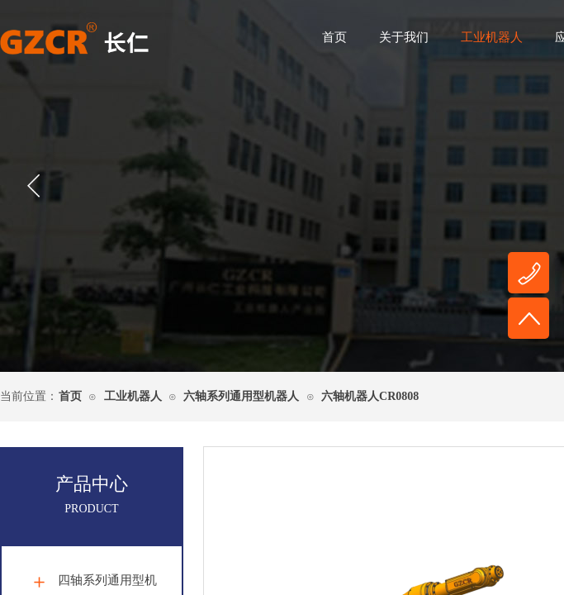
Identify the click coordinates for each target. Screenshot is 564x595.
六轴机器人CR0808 (370, 396)
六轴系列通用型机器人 (241, 396)
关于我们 (404, 37)
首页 (334, 37)
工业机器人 (492, 37)
